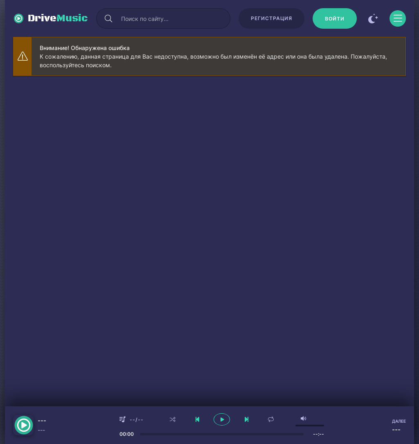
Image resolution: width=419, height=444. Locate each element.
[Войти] (335, 18)
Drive (58, 18)
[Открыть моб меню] (398, 18)
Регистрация (271, 18)
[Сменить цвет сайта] (373, 18)
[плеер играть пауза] (222, 419)
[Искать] (108, 18)
